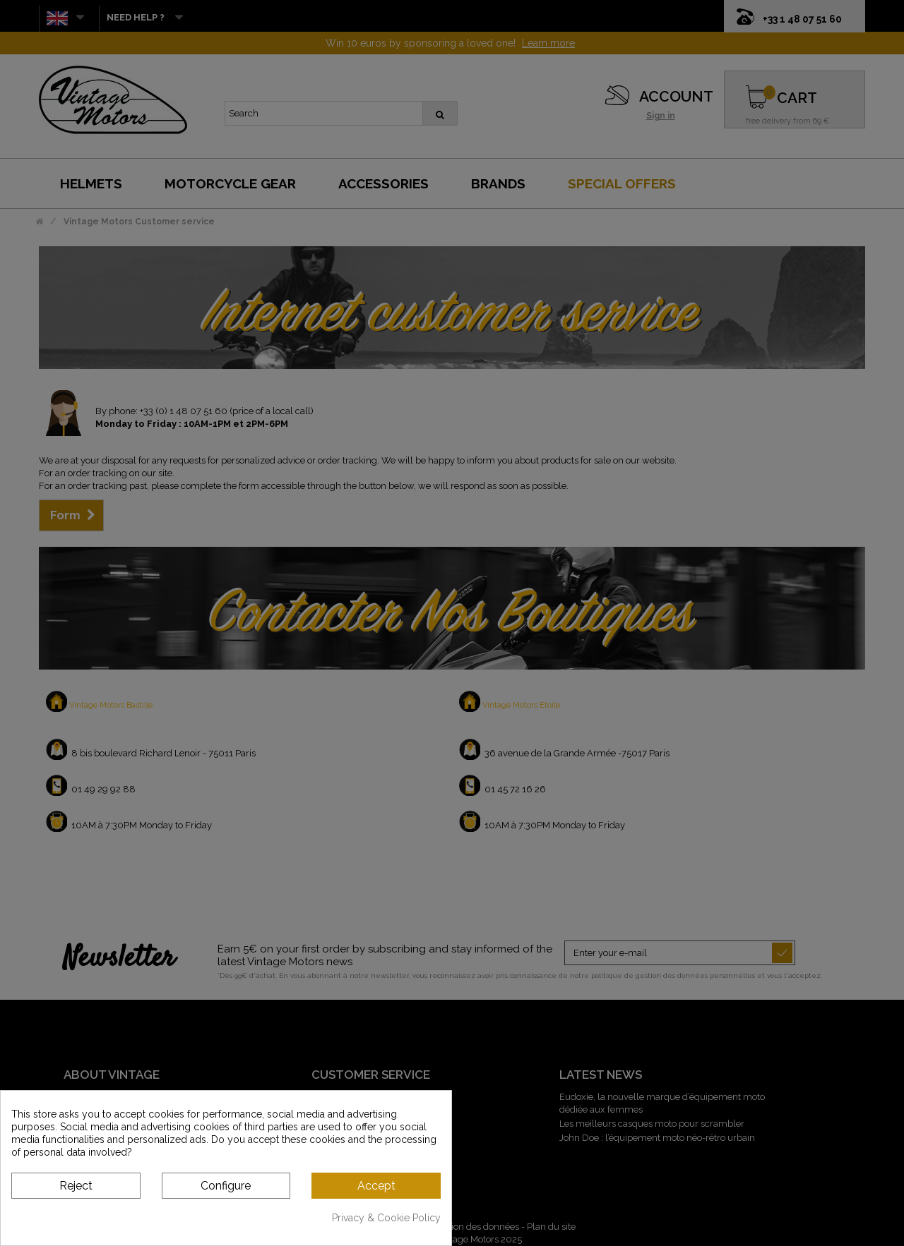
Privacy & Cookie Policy (386, 1217)
